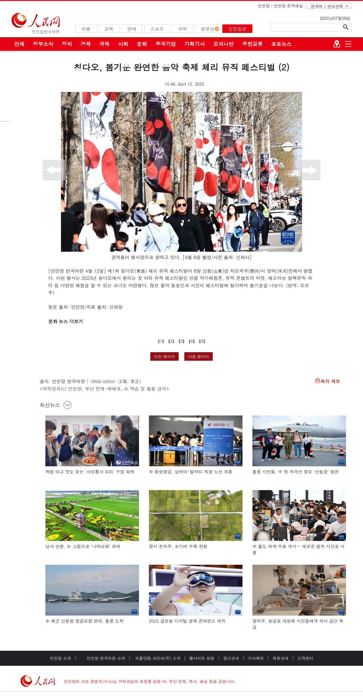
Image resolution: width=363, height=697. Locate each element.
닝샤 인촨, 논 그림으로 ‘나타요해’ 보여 (82, 546)
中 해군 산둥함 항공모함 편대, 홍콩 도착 (84, 621)
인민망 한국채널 (288, 6)
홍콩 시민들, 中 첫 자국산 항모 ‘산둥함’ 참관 (295, 472)
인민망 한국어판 (68, 381)
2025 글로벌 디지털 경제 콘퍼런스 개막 (187, 621)
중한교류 (252, 43)
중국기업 (165, 43)
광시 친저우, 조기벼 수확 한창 (178, 546)
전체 (19, 43)
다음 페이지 (198, 356)
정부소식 (43, 43)
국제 (104, 43)
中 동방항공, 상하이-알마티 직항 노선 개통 (191, 472)
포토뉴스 (281, 43)
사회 (123, 43)
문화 (142, 43)
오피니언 (223, 43)
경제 (86, 43)
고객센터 (305, 658)
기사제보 (256, 658)
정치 (67, 43)
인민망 (264, 6)
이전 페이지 (164, 356)
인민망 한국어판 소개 (106, 658)
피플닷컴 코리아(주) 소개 (157, 658)
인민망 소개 (60, 658)
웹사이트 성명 (201, 658)
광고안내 (231, 658)
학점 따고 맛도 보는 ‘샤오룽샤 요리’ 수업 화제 (89, 472)
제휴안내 (280, 658)
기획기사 (194, 43)
